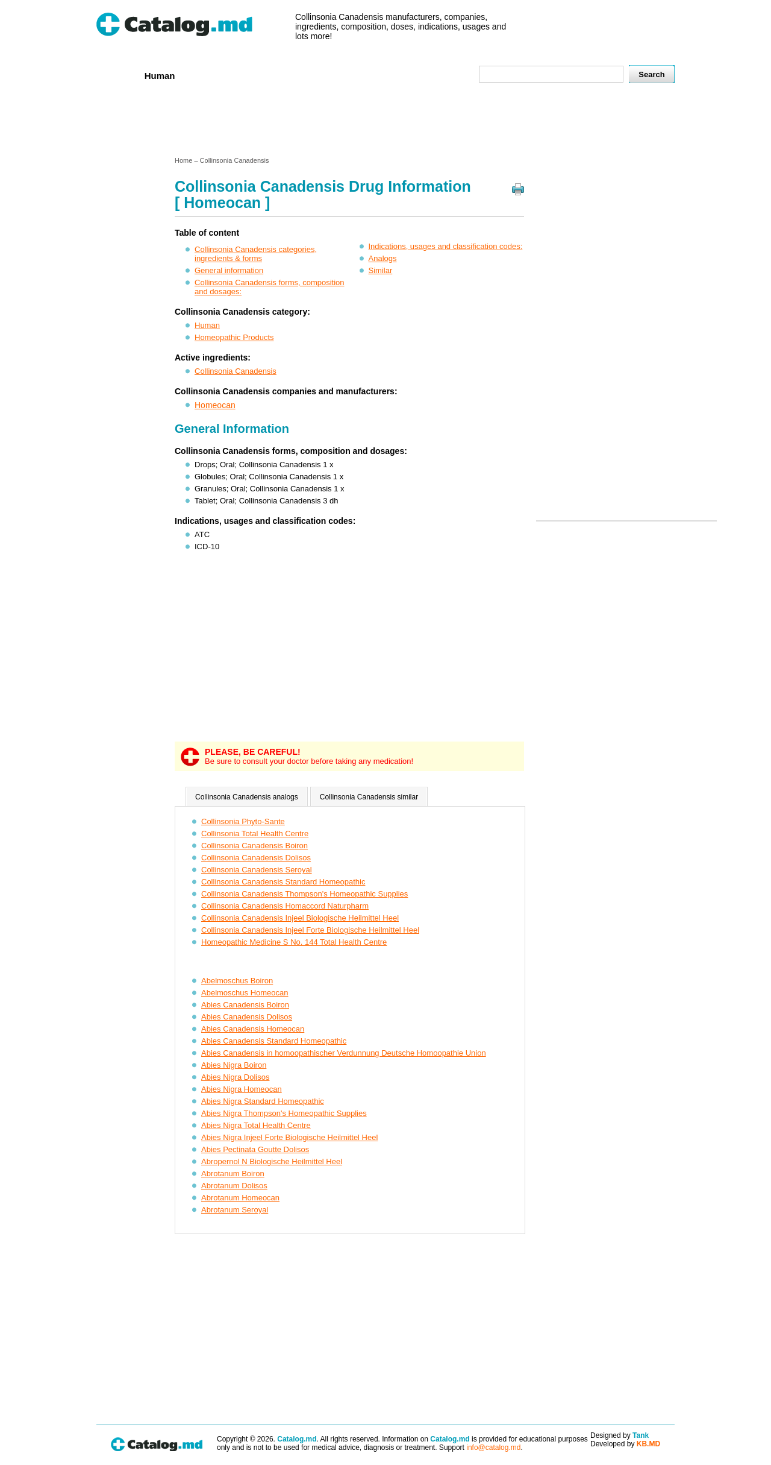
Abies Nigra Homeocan (241, 1089)
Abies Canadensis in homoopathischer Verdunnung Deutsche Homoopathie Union (343, 1052)
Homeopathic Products (234, 337)
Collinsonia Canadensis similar (369, 797)
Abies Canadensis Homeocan (252, 1028)
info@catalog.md (493, 1447)
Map (443, 75)
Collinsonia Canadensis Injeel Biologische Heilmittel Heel (300, 917)
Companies (270, 75)
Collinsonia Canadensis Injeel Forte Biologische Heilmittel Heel (310, 929)
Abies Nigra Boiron (233, 1065)
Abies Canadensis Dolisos (246, 1016)
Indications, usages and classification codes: (446, 246)
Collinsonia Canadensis (235, 371)
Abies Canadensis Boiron (245, 1004)
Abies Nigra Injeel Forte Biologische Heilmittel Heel (289, 1137)
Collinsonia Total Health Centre (254, 833)
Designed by (619, 1435)
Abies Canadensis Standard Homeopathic (273, 1040)
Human (160, 76)
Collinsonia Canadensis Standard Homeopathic (283, 881)
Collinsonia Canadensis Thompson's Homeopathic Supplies (304, 893)
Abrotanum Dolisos (234, 1185)
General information (229, 270)
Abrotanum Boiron (232, 1173)
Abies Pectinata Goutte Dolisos (255, 1149)
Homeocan (215, 405)
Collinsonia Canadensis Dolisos (256, 857)
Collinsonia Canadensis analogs (246, 797)
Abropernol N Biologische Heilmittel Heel (271, 1161)
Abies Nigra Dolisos (235, 1077)
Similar (381, 270)
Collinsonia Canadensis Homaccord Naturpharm (285, 905)
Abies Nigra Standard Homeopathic (262, 1101)
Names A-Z (396, 75)
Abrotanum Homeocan (240, 1197)
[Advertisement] (385, 122)
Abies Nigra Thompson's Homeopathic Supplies (284, 1113)
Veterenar (211, 75)
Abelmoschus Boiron (237, 980)
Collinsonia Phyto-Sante (243, 821)
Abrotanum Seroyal (234, 1209)
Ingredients (334, 75)
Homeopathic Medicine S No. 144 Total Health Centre (294, 942)
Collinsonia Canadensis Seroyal (256, 869)
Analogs (383, 258)
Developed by (625, 1444)
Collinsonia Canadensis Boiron (254, 845)
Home (116, 75)
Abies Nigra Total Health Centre (256, 1125)
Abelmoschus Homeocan (245, 992)
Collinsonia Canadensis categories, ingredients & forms (256, 254)
